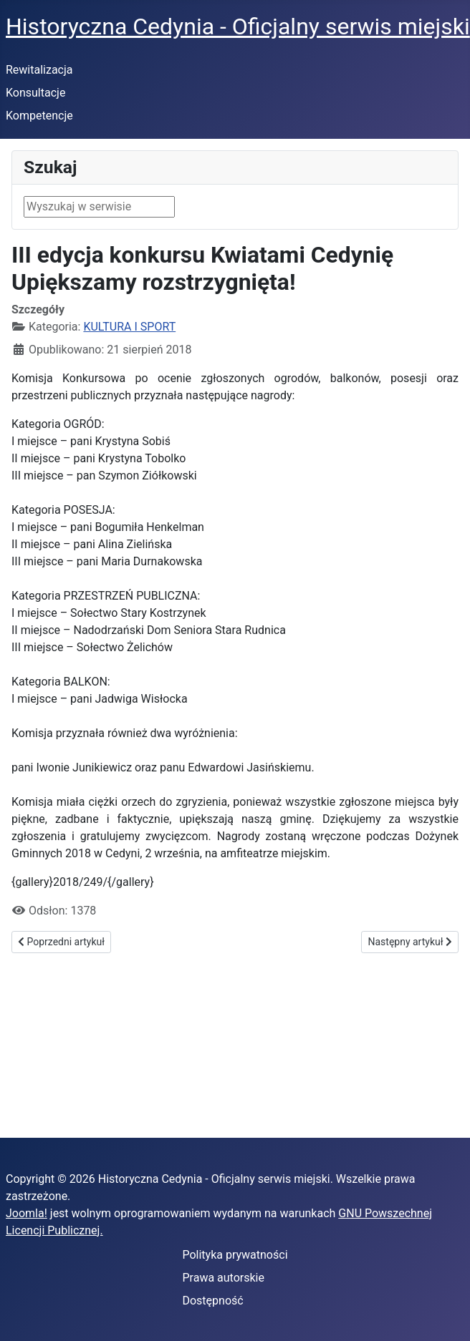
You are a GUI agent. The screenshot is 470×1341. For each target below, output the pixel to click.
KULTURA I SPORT (129, 326)
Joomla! (26, 1213)
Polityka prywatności (234, 1255)
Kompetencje (39, 115)
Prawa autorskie (223, 1277)
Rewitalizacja (39, 70)
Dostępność (212, 1300)
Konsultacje (35, 92)
